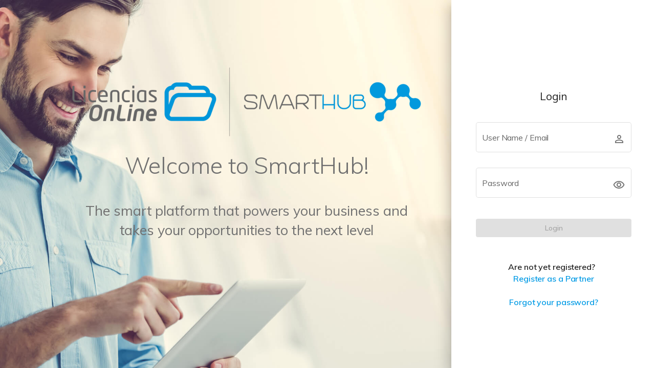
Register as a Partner (553, 278)
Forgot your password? (553, 302)
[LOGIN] (553, 228)
